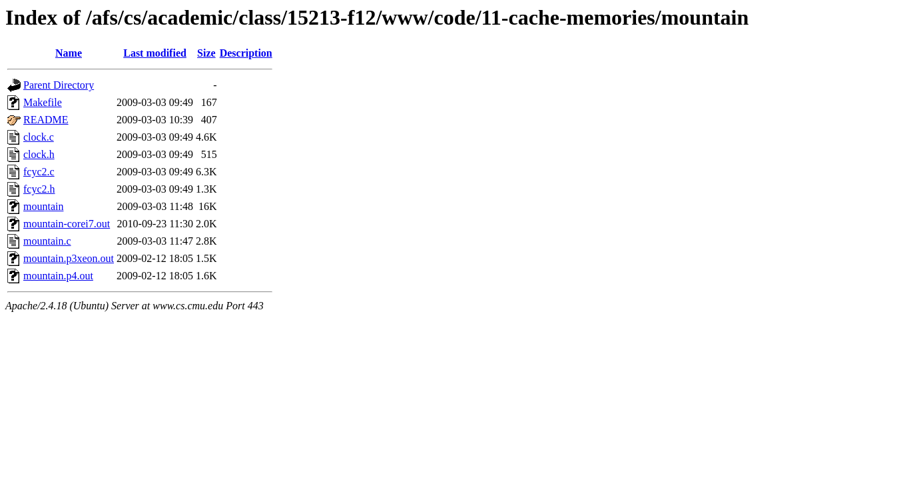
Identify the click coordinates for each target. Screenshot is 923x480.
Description (246, 53)
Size (206, 53)
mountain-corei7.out (66, 223)
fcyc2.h (39, 189)
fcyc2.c (39, 171)
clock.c (38, 137)
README (46, 119)
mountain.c (47, 241)
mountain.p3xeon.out (68, 258)
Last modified (154, 53)
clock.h (39, 154)
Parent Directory (58, 85)
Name (68, 53)
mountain (43, 206)
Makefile (42, 102)
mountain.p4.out (58, 275)
